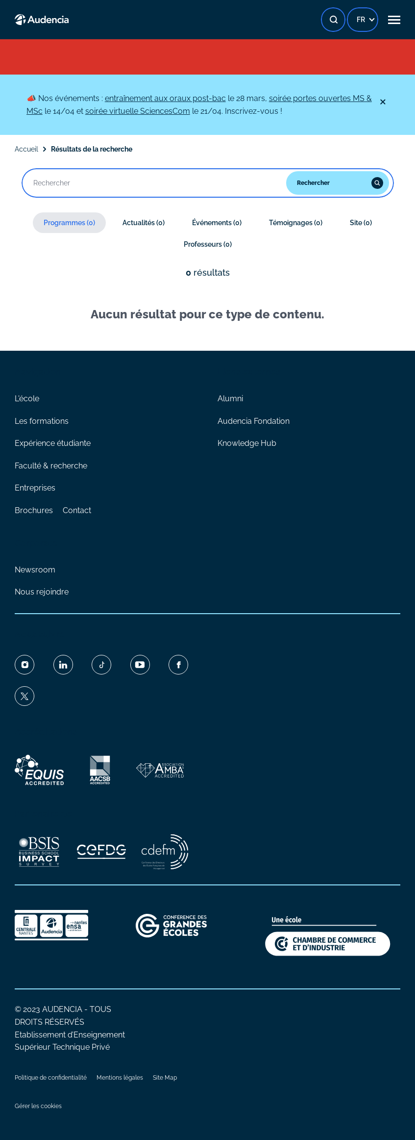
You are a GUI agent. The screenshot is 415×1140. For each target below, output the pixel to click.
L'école (27, 398)
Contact (77, 510)
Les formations (42, 421)
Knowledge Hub (247, 443)
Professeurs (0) (208, 244)
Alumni (230, 398)
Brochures (34, 510)
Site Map (165, 1077)
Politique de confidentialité (51, 1077)
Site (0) (361, 223)
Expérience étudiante (53, 443)
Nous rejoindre (42, 591)
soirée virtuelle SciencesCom (137, 111)
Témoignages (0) (295, 223)
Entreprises (35, 487)
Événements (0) (217, 223)
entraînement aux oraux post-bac (165, 98)
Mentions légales (120, 1077)
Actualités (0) (143, 223)
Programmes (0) (69, 223)
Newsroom (35, 569)
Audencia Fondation (254, 421)
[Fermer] (383, 102)
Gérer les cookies (38, 1106)
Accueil (26, 149)
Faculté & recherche (51, 465)
